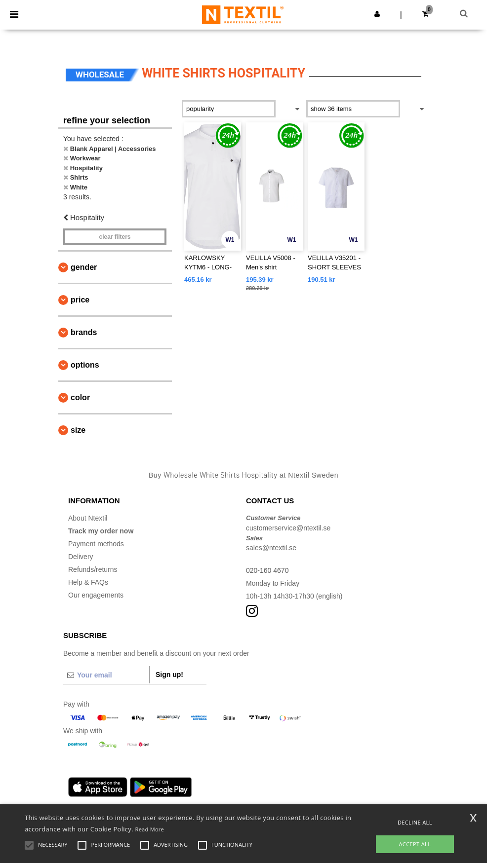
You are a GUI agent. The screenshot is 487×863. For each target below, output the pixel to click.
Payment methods (96, 544)
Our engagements (95, 595)
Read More (149, 829)
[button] (377, 14)
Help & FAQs (88, 582)
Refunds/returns (93, 569)
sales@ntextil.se (271, 548)
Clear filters (114, 236)
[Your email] (106, 675)
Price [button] (80, 300)
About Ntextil (87, 518)
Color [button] (80, 397)
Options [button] (85, 365)
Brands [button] (84, 332)
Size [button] (78, 430)
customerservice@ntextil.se (288, 528)
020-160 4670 (267, 570)
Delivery (80, 557)
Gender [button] (84, 267)
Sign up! (169, 674)
